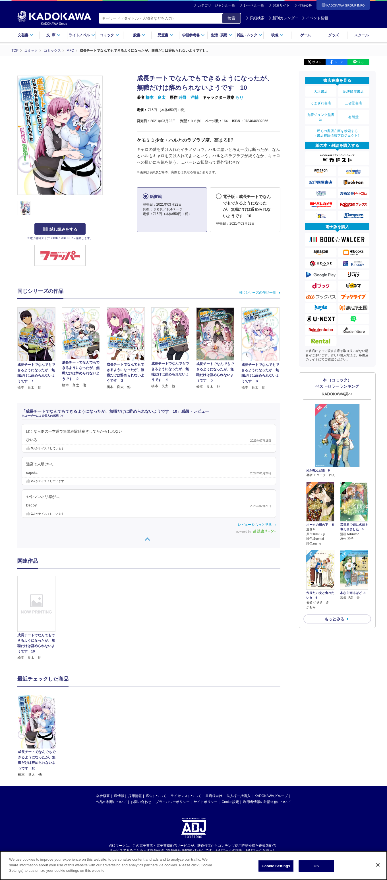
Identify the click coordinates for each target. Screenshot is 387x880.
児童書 (165, 35)
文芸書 (25, 35)
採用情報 (135, 743)
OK (316, 869)
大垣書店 (321, 91)
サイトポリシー (206, 749)
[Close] (378, 868)
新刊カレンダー (283, 18)
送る (360, 62)
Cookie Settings (276, 869)
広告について (156, 743)
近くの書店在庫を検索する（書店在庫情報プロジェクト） (337, 133)
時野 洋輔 (188, 97)
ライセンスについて (186, 743)
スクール (361, 35)
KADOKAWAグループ (270, 743)
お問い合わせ (141, 749)
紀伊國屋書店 (353, 91)
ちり (239, 97)
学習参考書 (193, 35)
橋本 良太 (155, 97)
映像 (277, 35)
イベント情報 (315, 18)
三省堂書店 (353, 103)
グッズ (333, 35)
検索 (231, 18)
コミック (109, 35)
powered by (256, 531)
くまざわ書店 (321, 103)
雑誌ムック (249, 35)
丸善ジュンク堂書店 (320, 117)
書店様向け (213, 743)
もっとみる (334, 619)
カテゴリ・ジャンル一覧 (216, 5)
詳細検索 (255, 18)
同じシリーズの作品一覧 (257, 293)
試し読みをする (60, 229)
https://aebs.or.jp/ (173, 802)
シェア (338, 62)
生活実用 (222, 35)
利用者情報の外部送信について (267, 749)
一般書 (137, 35)
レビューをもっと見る (255, 525)
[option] (39, 618)
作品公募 (305, 5)
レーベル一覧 (254, 5)
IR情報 (119, 743)
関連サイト (281, 5)
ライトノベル (82, 35)
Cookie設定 (230, 749)
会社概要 (103, 743)
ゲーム (305, 35)
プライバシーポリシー (173, 749)
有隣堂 (353, 117)
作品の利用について (111, 749)
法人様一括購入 (239, 743)
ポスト (317, 62)
